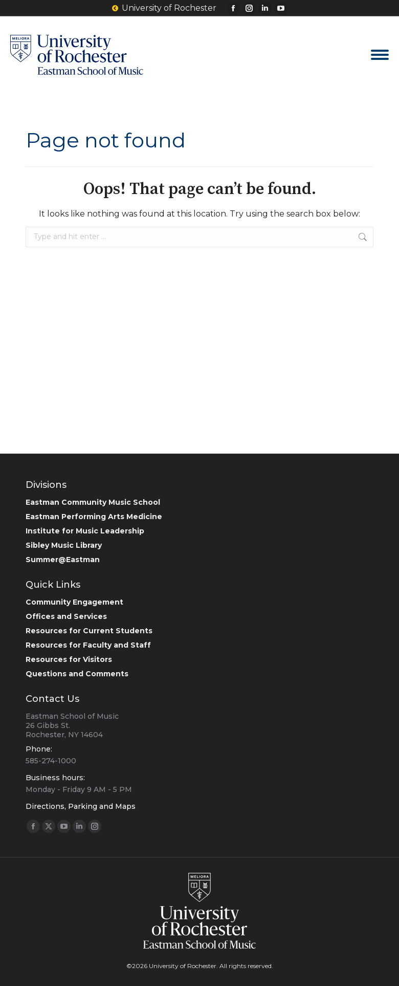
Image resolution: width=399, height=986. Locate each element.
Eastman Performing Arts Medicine (94, 516)
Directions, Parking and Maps (81, 806)
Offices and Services (66, 616)
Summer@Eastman (63, 559)
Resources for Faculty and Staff (88, 645)
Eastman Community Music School (93, 502)
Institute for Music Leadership (85, 530)
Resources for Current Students (89, 630)
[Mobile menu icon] (380, 55)
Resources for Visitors (69, 659)
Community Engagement (74, 602)
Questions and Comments (77, 673)
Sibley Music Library (64, 545)
